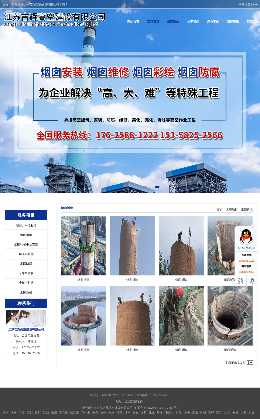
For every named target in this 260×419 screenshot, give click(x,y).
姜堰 (95, 412)
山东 (227, 412)
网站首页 (133, 21)
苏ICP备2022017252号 (161, 407)
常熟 (179, 412)
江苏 (243, 412)
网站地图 (244, 4)
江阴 (144, 412)
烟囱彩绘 (173, 21)
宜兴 (135, 412)
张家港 (169, 412)
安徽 (235, 412)
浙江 (219, 412)
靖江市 (74, 412)
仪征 (38, 412)
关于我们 (193, 21)
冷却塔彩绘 (26, 282)
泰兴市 (63, 412)
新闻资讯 (233, 21)
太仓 (187, 412)
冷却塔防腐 (26, 273)
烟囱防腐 (26, 263)
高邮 (30, 412)
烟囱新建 (26, 292)
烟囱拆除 (26, 235)
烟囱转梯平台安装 (26, 244)
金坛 (111, 412)
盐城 (251, 412)
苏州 (203, 412)
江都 (46, 412)
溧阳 (119, 412)
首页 (220, 209)
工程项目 (153, 21)
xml (255, 4)
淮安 (14, 412)
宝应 (22, 412)
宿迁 (211, 412)
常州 (127, 412)
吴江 (160, 412)
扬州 (54, 412)
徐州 (5, 412)
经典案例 (213, 21)
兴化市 (85, 412)
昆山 (195, 412)
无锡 (152, 412)
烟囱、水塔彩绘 (26, 225)
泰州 (103, 412)
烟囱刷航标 (26, 254)
